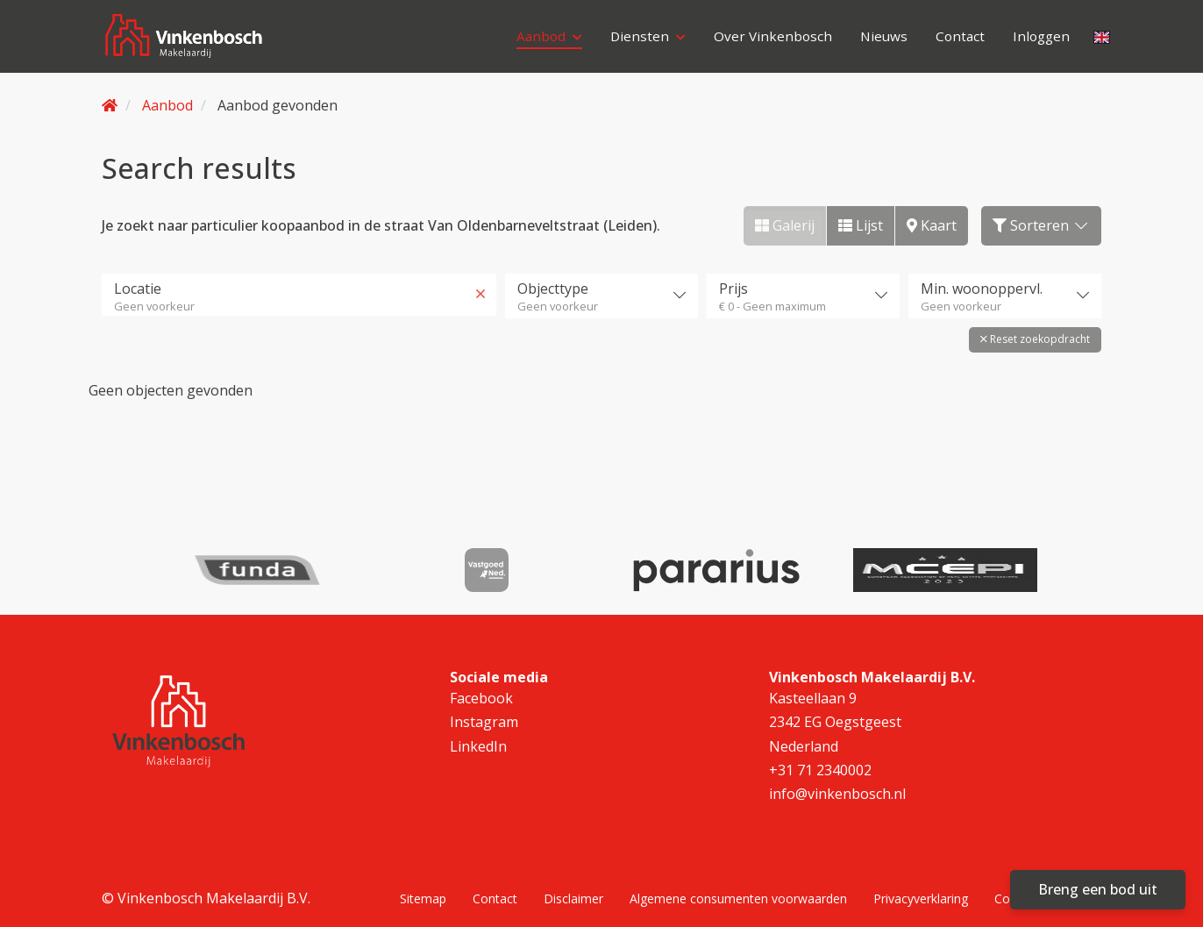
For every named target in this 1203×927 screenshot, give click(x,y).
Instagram (484, 712)
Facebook (481, 688)
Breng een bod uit (1097, 889)
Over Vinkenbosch (766, 39)
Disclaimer (573, 888)
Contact (956, 39)
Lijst (860, 225)
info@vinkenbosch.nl (837, 784)
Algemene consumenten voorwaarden (738, 888)
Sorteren (1041, 225)
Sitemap (423, 888)
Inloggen (1040, 39)
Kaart (932, 225)
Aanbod (539, 39)
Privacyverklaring (920, 888)
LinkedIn (478, 735)
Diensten (640, 39)
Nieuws (878, 39)
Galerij (785, 225)
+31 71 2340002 (820, 760)
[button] (1035, 337)
